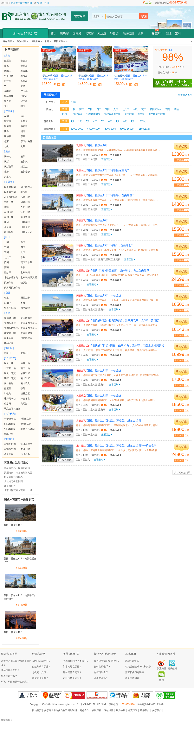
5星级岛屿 (26, 423)
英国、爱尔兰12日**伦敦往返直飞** (102, 170)
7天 (118, 121)
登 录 (39, 3)
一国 (6, 242)
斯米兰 (7, 70)
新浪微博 (161, 668)
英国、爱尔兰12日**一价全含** (100, 370)
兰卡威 (24, 91)
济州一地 (25, 212)
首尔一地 (8, 217)
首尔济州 (8, 212)
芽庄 (6, 106)
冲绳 (6, 207)
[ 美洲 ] (7, 312)
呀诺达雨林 (24, 468)
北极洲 (24, 353)
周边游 (101, 33)
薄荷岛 (24, 65)
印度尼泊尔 (10, 307)
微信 (161, 680)
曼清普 (7, 126)
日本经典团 (26, 186)
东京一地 (25, 196)
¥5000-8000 (109, 128)
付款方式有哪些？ (41, 666)
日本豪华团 (10, 191)
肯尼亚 (7, 388)
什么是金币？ (101, 678)
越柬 (6, 141)
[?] (170, 50)
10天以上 (143, 121)
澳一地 (7, 156)
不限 (64, 102)
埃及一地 (8, 363)
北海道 (24, 191)
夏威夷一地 (10, 318)
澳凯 (23, 156)
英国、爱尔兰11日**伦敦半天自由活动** (105, 195)
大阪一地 (8, 202)
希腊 (23, 267)
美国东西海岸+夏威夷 (32, 323)
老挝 (6, 146)
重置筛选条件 (185, 94)
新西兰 (24, 166)
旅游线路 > (23, 41)
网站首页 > (9, 41)
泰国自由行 (26, 141)
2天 (80, 121)
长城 (30, 490)
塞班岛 (24, 75)
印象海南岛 (10, 468)
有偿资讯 (157, 33)
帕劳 (23, 106)
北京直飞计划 (28, 428)
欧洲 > (48, 41)
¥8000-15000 (126, 128)
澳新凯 (24, 161)
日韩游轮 (25, 222)
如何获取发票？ (40, 678)
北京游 (89, 33)
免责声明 (132, 710)
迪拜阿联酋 (10, 398)
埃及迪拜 (25, 373)
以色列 (7, 393)
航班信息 (8, 434)
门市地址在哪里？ (72, 666)
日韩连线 (25, 202)
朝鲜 (6, 222)
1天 (72, 121)
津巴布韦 (25, 398)
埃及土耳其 (10, 373)
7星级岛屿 (26, 418)
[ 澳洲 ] (7, 151)
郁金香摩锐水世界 (13, 477)
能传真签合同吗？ (72, 672)
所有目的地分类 (25, 33)
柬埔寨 (7, 136)
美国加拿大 (26, 333)
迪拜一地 (25, 363)
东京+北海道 (10, 196)
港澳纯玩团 (10, 444)
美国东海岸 (10, 323)
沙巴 (6, 65)
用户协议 (120, 710)
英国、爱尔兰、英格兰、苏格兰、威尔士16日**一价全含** (116, 445)
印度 (6, 297)
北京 (73, 102)
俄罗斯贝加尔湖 (12, 287)
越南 (23, 131)
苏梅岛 (7, 91)
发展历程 (96, 710)
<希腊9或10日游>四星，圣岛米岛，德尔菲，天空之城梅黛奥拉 (120, 345)
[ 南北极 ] (9, 348)
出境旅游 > (37, 41)
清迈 (23, 116)
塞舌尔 (24, 70)
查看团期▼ (107, 159)
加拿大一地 (10, 333)
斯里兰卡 (25, 297)
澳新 (6, 161)
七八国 (7, 257)
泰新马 (24, 126)
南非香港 (8, 383)
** (5, 86)
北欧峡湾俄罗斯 (29, 277)
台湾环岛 (25, 454)
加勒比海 (8, 343)
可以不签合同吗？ (72, 678)
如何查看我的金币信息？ (107, 660)
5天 (103, 121)
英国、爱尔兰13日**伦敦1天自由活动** (104, 245)
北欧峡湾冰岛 (11, 277)
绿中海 (24, 101)
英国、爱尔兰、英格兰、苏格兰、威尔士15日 (108, 420)
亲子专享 (8, 454)
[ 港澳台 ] (9, 439)
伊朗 (23, 388)
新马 (6, 131)
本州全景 (8, 232)
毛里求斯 (8, 75)
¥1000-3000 (77, 128)
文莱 (23, 146)
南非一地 (25, 368)
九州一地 (25, 207)
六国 (23, 252)
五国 (6, 252)
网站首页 (37, 710)
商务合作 (84, 710)
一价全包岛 (10, 418)
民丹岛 (7, 101)
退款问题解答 (132, 660)
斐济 (6, 171)
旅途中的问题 (132, 678)
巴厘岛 (7, 60)
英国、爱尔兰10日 (13, 525)
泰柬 (23, 136)
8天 (125, 121)
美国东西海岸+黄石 (14, 328)
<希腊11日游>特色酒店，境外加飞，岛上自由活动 (112, 270)
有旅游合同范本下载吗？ (76, 660)
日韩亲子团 (26, 232)
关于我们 (157, 710)
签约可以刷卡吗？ (41, 660)
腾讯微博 (172, 668)
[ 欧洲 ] (7, 237)
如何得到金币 (101, 672)
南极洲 (7, 353)
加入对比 (64, 159)
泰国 (6, 116)
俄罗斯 (24, 282)
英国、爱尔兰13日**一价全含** (100, 295)
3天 (87, 121)
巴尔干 (7, 272)
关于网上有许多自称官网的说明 (60, 710)
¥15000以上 (143, 128)
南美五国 (8, 338)
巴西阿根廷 (26, 338)
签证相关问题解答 (134, 672)
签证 (168, 33)
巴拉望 (7, 81)
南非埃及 (25, 383)
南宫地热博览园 (24, 472)
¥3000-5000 (93, 128)
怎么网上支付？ (40, 672)
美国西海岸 (26, 318)
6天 (110, 121)
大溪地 (7, 176)
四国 (23, 247)
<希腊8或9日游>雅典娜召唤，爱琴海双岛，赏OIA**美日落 (117, 320)
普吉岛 (24, 60)
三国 (6, 247)
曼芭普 (7, 121)
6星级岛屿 (9, 423)
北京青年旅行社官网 (21, 3)
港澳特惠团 (10, 449)
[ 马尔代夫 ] (10, 413)
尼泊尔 (7, 302)
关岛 (23, 86)
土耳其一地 (10, 368)
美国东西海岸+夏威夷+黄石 (35, 328)
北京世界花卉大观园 (14, 490)
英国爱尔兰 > (61, 41)
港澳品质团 (26, 444)
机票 (140, 33)
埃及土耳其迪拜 (12, 408)
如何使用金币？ (102, 666)
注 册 (46, 3)
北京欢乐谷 (10, 485)
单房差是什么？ (9, 676)
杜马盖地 (8, 96)
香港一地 (25, 449)
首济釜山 (25, 217)
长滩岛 (24, 81)
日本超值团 (10, 186)
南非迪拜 (25, 378)
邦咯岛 (24, 96)
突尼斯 (24, 403)
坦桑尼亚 (25, 393)
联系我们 (145, 710)
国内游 (77, 33)
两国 (23, 242)
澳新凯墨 (8, 166)
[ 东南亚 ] (9, 111)
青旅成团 (128, 33)
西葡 (6, 267)
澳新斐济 (25, 171)
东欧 (23, 257)
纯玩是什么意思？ (10, 670)
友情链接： (7, 720)
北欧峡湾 (25, 272)
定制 (178, 33)
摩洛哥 (7, 403)
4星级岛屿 (9, 428)
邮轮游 (114, 33)
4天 (95, 121)
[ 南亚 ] (7, 292)
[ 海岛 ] (7, 55)
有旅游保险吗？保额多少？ (139, 666)
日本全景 (25, 227)
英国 (6, 262)
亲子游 (7, 227)
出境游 (64, 33)
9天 (133, 121)
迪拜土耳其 (10, 378)
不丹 (23, 302)
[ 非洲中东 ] (10, 358)
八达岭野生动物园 (13, 481)
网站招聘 (108, 710)
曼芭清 (24, 121)
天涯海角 (8, 472)
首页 (53, 33)
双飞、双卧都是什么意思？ (15, 681)
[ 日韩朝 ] (9, 181)
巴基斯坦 (25, 307)
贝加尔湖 (8, 282)
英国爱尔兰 (26, 262)
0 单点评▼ (116, 154)
